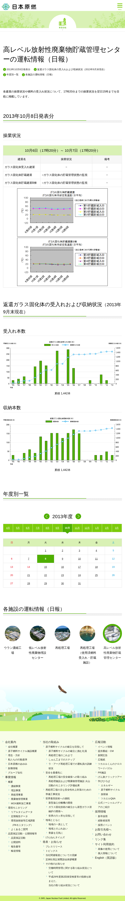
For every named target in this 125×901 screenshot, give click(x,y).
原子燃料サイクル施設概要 (22, 751)
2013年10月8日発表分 (18, 69)
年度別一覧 (13, 74)
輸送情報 (16, 850)
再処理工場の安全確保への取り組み (68, 776)
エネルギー (107, 785)
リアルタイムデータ (22, 812)
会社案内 (10, 742)
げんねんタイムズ (55, 837)
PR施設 (102, 772)
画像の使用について (109, 849)
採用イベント (105, 825)
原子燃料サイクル (110, 789)
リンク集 (100, 839)
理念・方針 (14, 755)
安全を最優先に (54, 772)
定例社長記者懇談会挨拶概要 (61, 859)
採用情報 (100, 811)
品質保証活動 (18, 837)
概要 (10, 781)
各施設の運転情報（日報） (39, 74)
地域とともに (53, 820)
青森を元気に (56, 832)
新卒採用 (103, 816)
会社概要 (13, 746)
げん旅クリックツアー (110, 776)
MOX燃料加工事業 (21, 803)
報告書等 (16, 846)
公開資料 (16, 842)
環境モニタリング (17, 807)
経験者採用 (104, 820)
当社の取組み (51, 742)
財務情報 (13, 768)
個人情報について (107, 853)
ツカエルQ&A (108, 798)
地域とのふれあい (58, 828)
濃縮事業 (16, 786)
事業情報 (62, 27)
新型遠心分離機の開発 (61, 802)
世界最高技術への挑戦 (58, 798)
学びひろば (104, 781)
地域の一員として (58, 824)
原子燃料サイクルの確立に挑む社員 (68, 751)
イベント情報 (105, 746)
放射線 (104, 794)
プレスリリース (54, 846)
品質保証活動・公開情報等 (22, 833)
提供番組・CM (106, 751)
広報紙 (101, 759)
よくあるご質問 (19, 829)
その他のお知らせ (55, 863)
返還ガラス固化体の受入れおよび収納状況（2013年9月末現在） (71, 69)
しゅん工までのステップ (62, 759)
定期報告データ (19, 816)
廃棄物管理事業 (19, 799)
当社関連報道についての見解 (61, 855)
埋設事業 (16, 790)
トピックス (52, 850)
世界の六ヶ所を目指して (62, 815)
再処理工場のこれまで (61, 755)
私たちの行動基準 (17, 759)
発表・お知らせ (52, 841)
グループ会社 (15, 772)
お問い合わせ (103, 834)
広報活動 (100, 742)
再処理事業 (17, 794)
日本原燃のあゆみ (17, 763)
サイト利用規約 (104, 844)
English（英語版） (106, 857)
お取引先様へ (103, 829)
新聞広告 (103, 755)
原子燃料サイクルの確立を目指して (65, 746)
